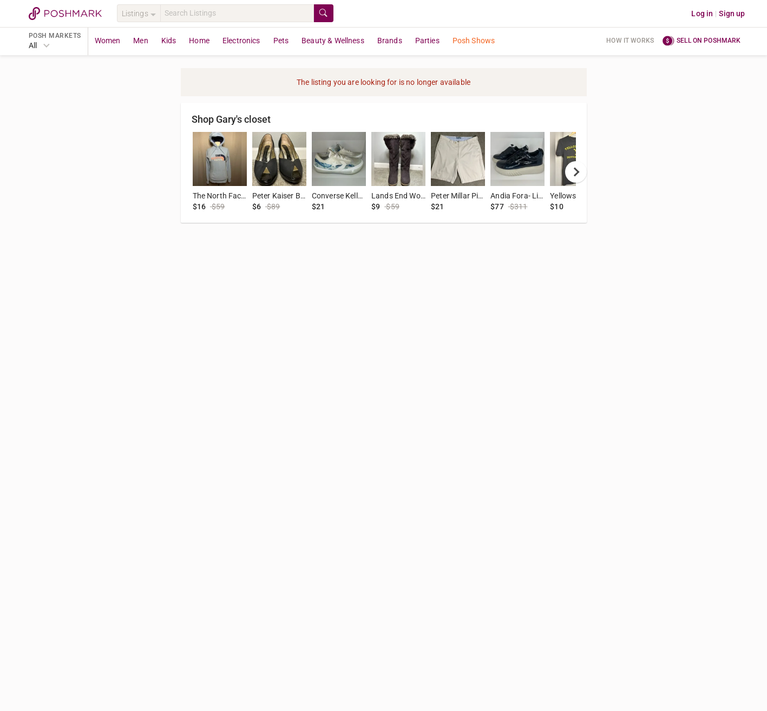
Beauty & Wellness (332, 40)
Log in (702, 13)
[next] (576, 172)
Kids (168, 40)
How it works (630, 40)
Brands (389, 40)
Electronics (241, 40)
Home (199, 40)
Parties (427, 40)
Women (108, 40)
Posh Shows (474, 40)
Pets (281, 40)
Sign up (732, 13)
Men (140, 40)
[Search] (237, 13)
